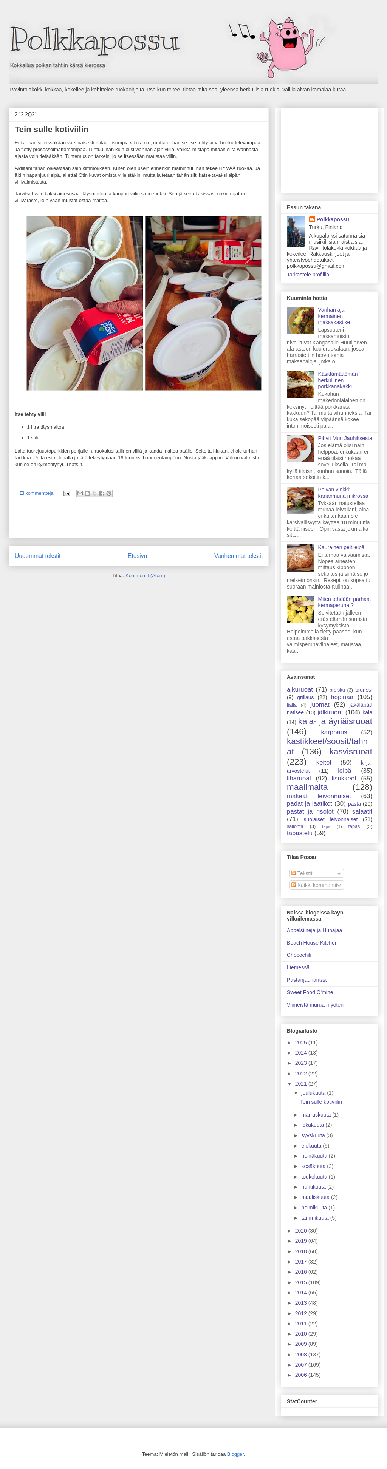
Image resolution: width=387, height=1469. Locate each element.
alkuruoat (300, 689)
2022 (301, 1073)
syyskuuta (313, 1135)
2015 (301, 1282)
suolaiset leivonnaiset (330, 819)
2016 (301, 1272)
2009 (301, 1344)
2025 (301, 1043)
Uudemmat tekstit (37, 556)
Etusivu (137, 556)
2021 (301, 1084)
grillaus (305, 697)
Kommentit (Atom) (145, 575)
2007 (301, 1365)
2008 (301, 1355)
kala (367, 712)
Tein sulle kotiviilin (51, 129)
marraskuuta (316, 1115)
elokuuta (312, 1146)
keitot (323, 762)
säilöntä (295, 826)
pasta (354, 804)
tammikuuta (315, 1218)
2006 (301, 1375)
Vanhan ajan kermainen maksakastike (334, 316)
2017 (301, 1262)
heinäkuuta (314, 1156)
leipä (344, 770)
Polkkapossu (333, 219)
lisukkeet (344, 778)
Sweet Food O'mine (310, 992)
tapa (326, 826)
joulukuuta (314, 1093)
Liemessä (298, 967)
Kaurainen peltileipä (341, 547)
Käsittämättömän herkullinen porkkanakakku (338, 380)
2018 (301, 1251)
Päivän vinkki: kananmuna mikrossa (343, 493)
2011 (301, 1324)
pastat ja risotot (310, 811)
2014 (301, 1293)
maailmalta (307, 787)
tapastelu (300, 833)
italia (292, 705)
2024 (301, 1053)
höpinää (342, 697)
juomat (319, 704)
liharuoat (299, 778)
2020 (301, 1231)
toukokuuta (314, 1177)
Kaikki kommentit (314, 885)
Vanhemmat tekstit (238, 556)
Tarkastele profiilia (308, 275)
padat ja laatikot (309, 803)
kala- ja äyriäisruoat (335, 721)
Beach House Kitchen (312, 943)
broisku (337, 690)
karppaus (334, 732)
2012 (301, 1313)
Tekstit (301, 873)
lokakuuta (313, 1125)
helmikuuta (314, 1208)
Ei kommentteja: (38, 493)
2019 (301, 1241)
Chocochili (299, 955)
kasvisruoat (351, 751)
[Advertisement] (138, 521)
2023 (301, 1063)
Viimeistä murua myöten (315, 1005)
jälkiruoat (330, 712)
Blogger (235, 1454)
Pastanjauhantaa (307, 980)
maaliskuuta (316, 1197)
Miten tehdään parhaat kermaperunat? (344, 602)
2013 (301, 1303)
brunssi (363, 690)
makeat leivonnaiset (319, 796)
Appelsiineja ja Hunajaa (314, 930)
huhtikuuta (314, 1187)
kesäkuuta (314, 1166)
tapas (354, 826)
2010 (301, 1334)
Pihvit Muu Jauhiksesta (345, 438)
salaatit (362, 811)
